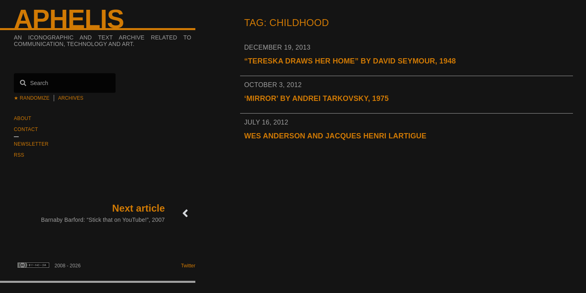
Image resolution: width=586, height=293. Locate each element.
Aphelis (69, 19)
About (22, 118)
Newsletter (31, 144)
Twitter (188, 266)
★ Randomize (32, 98)
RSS (19, 155)
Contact (26, 129)
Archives (70, 98)
